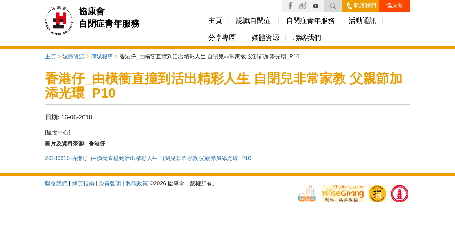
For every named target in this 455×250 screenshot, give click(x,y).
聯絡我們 (361, 5)
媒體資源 (265, 37)
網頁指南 (83, 183)
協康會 (394, 5)
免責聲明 (110, 183)
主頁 (215, 20)
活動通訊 (362, 20)
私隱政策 (137, 183)
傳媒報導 (102, 56)
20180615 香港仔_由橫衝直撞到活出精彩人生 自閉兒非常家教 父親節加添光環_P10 (148, 158)
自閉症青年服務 (310, 20)
